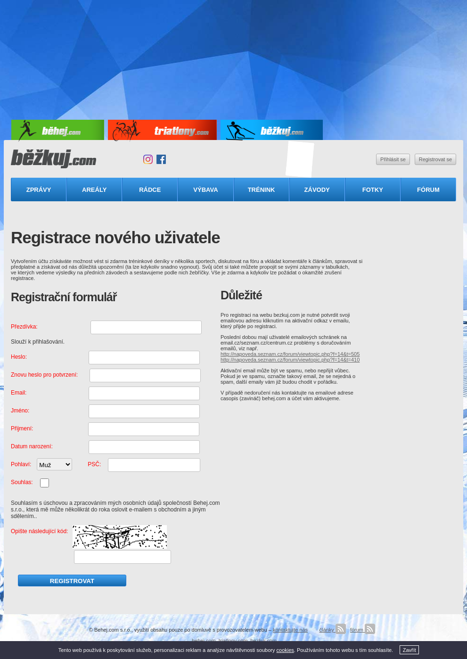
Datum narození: (32, 446)
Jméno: (20, 410)
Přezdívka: (24, 326)
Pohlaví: (21, 464)
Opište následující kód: (39, 531)
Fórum (428, 189)
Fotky (372, 189)
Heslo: (19, 357)
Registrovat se (435, 159)
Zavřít (409, 650)
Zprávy (38, 189)
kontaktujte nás (290, 630)
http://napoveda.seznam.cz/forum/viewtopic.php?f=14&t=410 (290, 359)
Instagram (148, 159)
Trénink (261, 189)
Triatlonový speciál (300, 159)
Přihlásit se (393, 159)
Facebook (161, 159)
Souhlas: (22, 482)
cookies (285, 650)
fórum (362, 630)
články (332, 630)
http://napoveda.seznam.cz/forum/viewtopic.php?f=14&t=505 (290, 354)
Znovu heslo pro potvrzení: (44, 374)
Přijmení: (22, 428)
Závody (317, 189)
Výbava (205, 189)
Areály (94, 189)
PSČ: (94, 464)
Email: (18, 392)
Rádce (150, 189)
